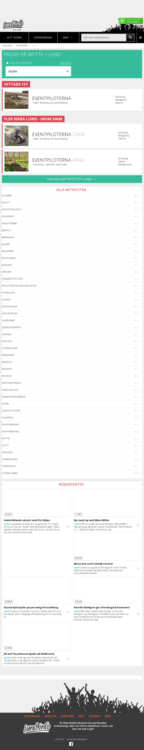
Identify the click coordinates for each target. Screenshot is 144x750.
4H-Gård (7, 195)
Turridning (9, 466)
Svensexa (7, 452)
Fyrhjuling (8, 292)
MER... (109, 716)
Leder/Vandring (11, 327)
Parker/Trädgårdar (14, 396)
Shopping (7, 417)
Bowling (7, 265)
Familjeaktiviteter (12, 278)
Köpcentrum (9, 313)
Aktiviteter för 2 (12, 209)
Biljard (6, 244)
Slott (5, 445)
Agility (6, 202)
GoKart (6, 299)
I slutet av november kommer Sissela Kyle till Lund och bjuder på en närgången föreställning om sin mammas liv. (33, 614)
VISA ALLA (65, 63)
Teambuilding (10, 459)
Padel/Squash (10, 389)
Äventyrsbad (9, 223)
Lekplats (7, 341)
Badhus (6, 230)
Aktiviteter (21, 45)
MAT (82, 716)
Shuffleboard (10, 424)
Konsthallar (9, 306)
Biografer (8, 251)
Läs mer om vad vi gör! (92, 727)
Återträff (8, 216)
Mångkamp (8, 355)
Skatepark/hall (11, 431)
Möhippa (7, 369)
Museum (7, 376)
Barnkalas (8, 237)
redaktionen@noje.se (77, 739)
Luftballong (9, 348)
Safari (5, 403)
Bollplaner (9, 258)
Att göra (14, 37)
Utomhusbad (10, 473)
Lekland (6, 334)
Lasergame (8, 320)
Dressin (6, 271)
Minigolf (7, 362)
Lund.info (7, 45)
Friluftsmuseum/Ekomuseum (19, 285)
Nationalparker (11, 382)
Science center (11, 410)
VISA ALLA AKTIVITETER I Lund (72, 179)
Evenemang (43, 37)
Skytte (6, 438)
